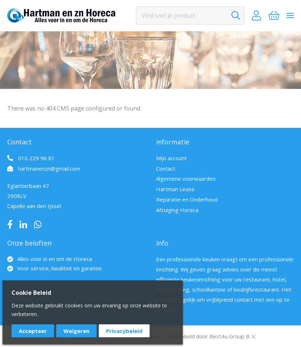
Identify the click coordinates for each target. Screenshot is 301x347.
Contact (165, 168)
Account (256, 15)
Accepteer (33, 330)
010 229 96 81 (36, 158)
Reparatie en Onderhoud (187, 199)
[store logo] (61, 15)
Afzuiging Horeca (177, 209)
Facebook (10, 224)
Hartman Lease (175, 189)
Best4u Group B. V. (232, 336)
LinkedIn (23, 224)
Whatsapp (37, 224)
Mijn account (171, 158)
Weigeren (76, 330)
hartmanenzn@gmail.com (49, 168)
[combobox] (190, 15)
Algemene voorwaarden (186, 178)
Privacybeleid (124, 330)
